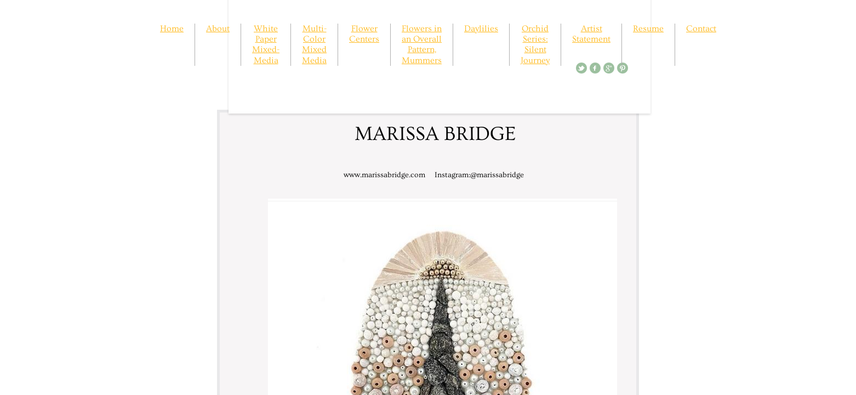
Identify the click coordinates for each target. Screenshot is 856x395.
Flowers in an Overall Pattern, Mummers (422, 44)
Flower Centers (364, 34)
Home (172, 28)
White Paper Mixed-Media (265, 44)
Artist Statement (591, 34)
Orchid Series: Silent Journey (535, 44)
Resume (648, 28)
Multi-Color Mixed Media (314, 44)
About (218, 28)
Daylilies (481, 28)
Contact (701, 28)
